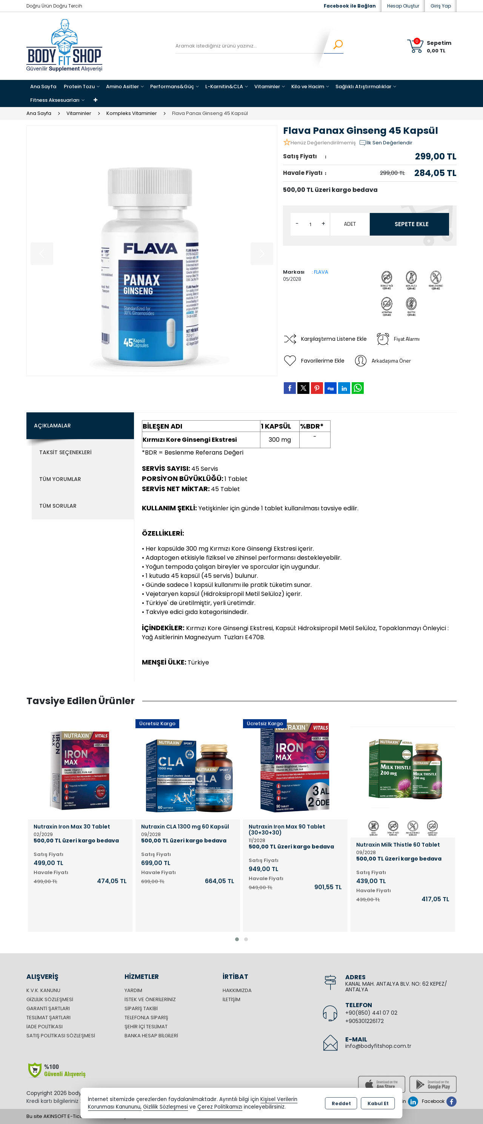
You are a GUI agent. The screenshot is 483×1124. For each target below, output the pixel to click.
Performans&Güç (172, 86)
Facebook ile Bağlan (350, 6)
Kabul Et (378, 1103)
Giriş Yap (441, 6)
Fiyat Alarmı (398, 339)
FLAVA (321, 272)
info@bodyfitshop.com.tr (378, 1046)
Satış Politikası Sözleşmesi (60, 1035)
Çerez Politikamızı (219, 1106)
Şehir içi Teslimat (146, 1026)
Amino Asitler (122, 86)
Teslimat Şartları (48, 1017)
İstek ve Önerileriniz (150, 999)
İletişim (231, 999)
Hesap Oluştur (403, 6)
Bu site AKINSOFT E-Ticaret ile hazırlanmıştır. (79, 1116)
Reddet (341, 1103)
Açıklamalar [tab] (52, 425)
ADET (350, 224)
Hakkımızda (237, 990)
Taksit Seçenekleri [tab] (65, 452)
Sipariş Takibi (141, 1008)
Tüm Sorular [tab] (58, 506)
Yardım (133, 990)
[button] (237, 939)
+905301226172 (364, 1021)
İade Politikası (44, 1026)
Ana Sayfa (43, 86)
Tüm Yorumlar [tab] (60, 479)
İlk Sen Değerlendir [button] (385, 143)
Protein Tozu (79, 86)
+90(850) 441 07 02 (371, 1013)
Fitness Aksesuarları (55, 100)
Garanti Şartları (48, 1008)
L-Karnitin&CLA (224, 86)
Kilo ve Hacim (307, 86)
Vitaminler (267, 86)
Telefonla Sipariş (146, 1017)
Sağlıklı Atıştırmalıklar (363, 86)
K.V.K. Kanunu (43, 990)
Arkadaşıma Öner (382, 361)
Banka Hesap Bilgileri (151, 1035)
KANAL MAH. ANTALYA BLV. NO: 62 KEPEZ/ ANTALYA (396, 986)
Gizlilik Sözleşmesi (49, 999)
